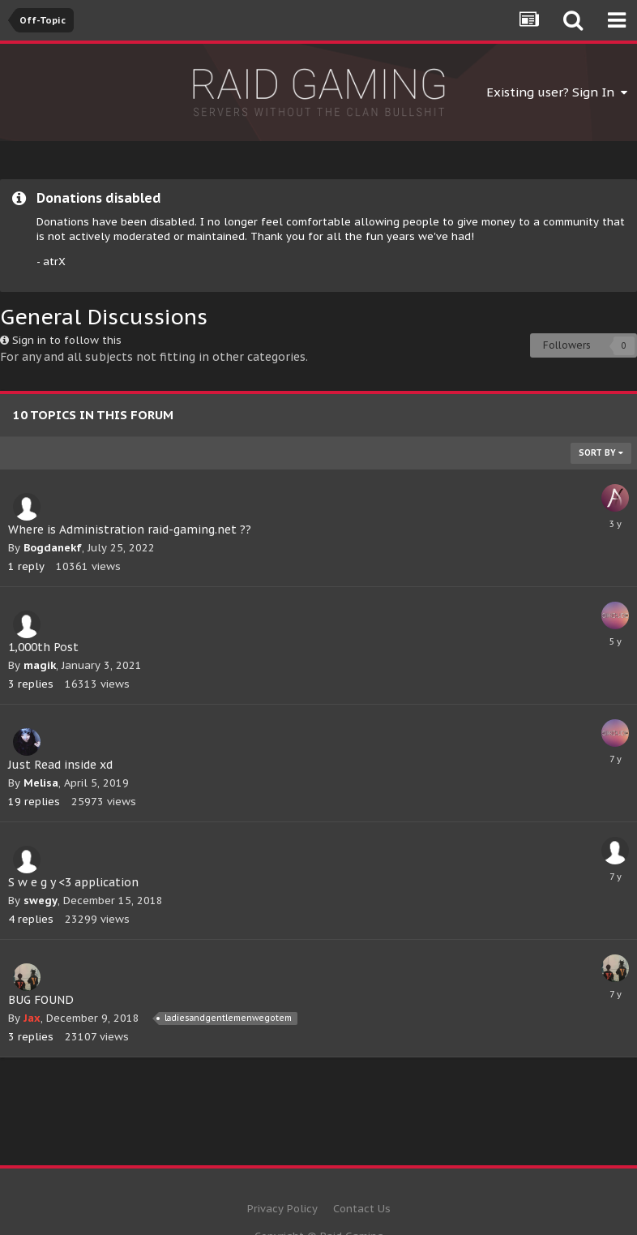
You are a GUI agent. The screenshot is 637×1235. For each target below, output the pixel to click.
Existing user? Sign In (556, 92)
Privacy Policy (282, 1209)
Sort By (601, 453)
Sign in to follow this (67, 340)
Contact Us (362, 1209)
